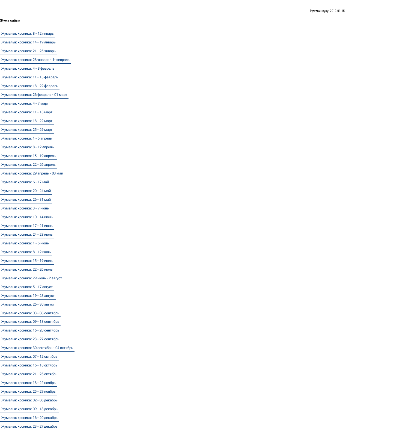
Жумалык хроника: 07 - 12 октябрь (29, 356)
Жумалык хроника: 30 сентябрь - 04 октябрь (37, 348)
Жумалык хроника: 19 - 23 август (28, 296)
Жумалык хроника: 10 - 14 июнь (27, 217)
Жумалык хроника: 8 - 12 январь (27, 33)
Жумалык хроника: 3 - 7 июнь (25, 208)
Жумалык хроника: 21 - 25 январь (28, 51)
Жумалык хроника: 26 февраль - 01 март (34, 95)
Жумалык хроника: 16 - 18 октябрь (29, 365)
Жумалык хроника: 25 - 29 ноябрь (28, 391)
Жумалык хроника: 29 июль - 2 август (31, 278)
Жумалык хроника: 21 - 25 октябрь (29, 374)
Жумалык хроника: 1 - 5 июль (25, 243)
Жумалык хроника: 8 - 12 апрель (27, 147)
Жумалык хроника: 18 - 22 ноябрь (28, 383)
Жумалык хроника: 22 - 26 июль (27, 269)
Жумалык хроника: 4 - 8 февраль (27, 68)
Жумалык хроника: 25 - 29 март (26, 130)
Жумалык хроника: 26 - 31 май (26, 199)
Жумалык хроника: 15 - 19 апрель (28, 156)
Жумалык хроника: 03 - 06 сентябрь (30, 313)
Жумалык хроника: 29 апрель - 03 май (32, 173)
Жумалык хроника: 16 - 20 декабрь (29, 418)
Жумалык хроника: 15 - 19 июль (27, 261)
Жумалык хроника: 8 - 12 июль (26, 252)
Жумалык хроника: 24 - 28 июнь (27, 234)
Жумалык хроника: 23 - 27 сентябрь (30, 339)
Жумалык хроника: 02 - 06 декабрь (29, 400)
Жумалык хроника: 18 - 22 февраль (29, 86)
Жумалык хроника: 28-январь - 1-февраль (35, 60)
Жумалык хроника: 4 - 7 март (25, 103)
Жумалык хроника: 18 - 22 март (26, 121)
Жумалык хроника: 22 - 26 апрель (28, 164)
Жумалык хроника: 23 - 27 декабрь (29, 426)
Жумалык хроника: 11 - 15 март (26, 112)
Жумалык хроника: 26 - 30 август (28, 304)
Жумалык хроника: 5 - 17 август (27, 287)
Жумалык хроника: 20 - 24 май (26, 191)
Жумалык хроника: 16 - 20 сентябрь (30, 330)
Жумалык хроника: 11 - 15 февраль (29, 77)
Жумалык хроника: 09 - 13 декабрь (29, 409)
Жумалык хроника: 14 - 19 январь (28, 42)
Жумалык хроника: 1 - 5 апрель (26, 138)
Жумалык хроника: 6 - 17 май (25, 182)
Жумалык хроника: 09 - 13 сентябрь (30, 321)
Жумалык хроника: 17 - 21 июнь (27, 226)
